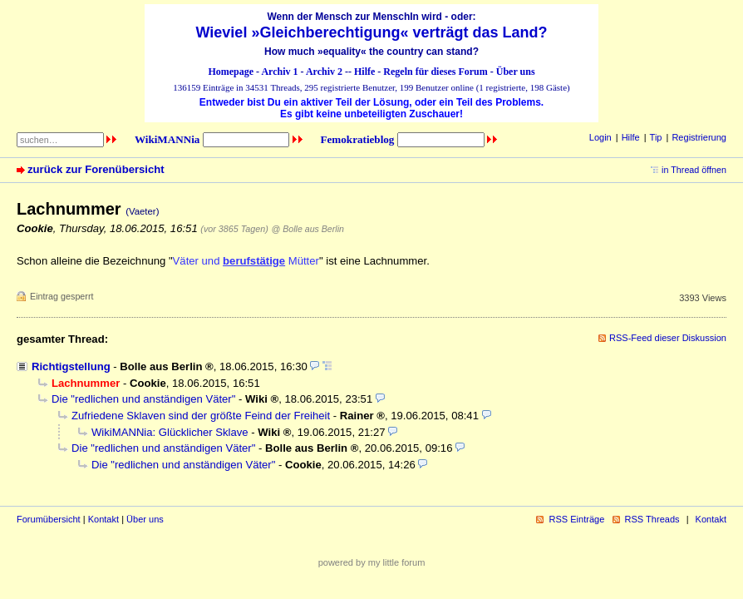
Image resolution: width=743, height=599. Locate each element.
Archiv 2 (324, 71)
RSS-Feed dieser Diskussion (667, 338)
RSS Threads (652, 519)
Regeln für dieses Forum (435, 71)
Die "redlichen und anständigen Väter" (143, 399)
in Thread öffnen (694, 170)
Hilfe (364, 71)
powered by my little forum (372, 562)
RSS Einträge (576, 519)
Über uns (515, 71)
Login (600, 137)
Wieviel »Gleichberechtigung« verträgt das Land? (372, 32)
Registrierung (699, 137)
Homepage (230, 71)
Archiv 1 (279, 71)
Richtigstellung (71, 366)
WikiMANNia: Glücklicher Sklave (169, 432)
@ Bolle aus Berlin (307, 229)
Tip (656, 137)
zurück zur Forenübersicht (96, 169)
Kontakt (103, 519)
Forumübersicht (49, 519)
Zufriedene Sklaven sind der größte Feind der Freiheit (200, 415)
